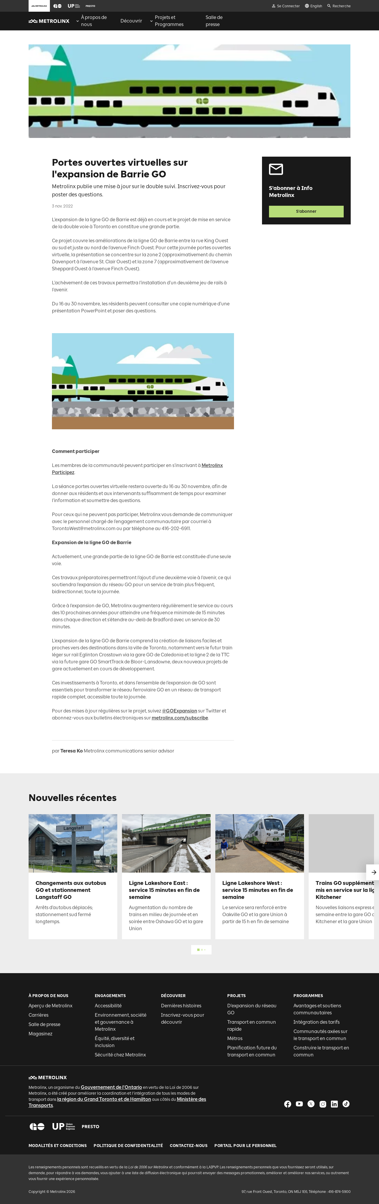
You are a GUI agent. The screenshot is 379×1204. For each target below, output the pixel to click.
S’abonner (306, 211)
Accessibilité (108, 1005)
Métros (234, 1038)
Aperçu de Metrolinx (50, 1005)
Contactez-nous (188, 1146)
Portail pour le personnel (245, 1146)
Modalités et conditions (58, 1146)
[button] (57, 6)
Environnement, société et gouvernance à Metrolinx (120, 1022)
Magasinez (41, 1034)
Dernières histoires (181, 1005)
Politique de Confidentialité (128, 1146)
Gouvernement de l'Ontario (111, 1087)
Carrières (38, 1015)
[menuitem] (94, 21)
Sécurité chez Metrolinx (120, 1055)
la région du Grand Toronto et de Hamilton (104, 1099)
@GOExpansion (179, 711)
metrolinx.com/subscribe (180, 718)
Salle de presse (44, 1024)
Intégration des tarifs (317, 1022)
